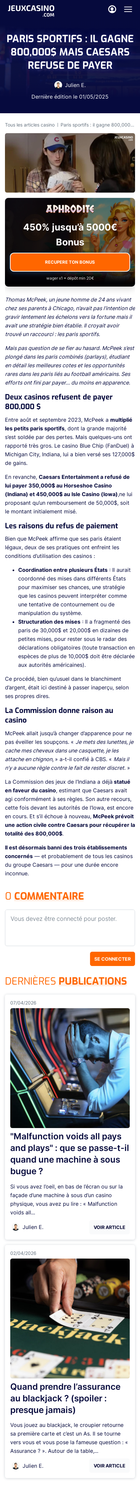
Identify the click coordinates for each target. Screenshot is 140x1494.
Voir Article (109, 1227)
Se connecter (112, 959)
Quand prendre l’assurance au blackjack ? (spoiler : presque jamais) (65, 1398)
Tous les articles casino (30, 125)
